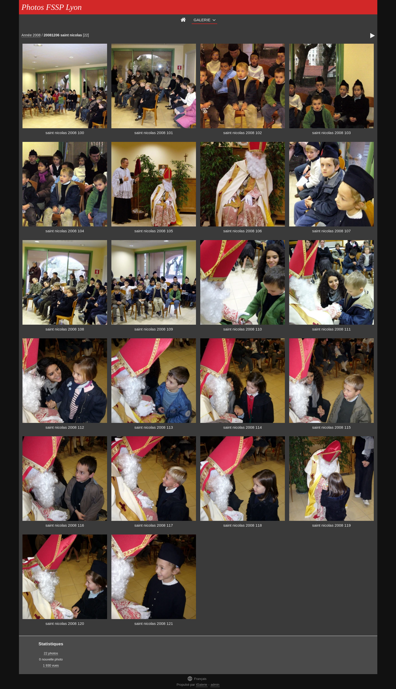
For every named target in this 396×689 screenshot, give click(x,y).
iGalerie (201, 684)
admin (215, 684)
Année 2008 (31, 35)
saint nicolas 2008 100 (64, 133)
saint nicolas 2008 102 (242, 133)
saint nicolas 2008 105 (153, 231)
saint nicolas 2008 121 (153, 623)
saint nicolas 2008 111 (331, 329)
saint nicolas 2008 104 (64, 231)
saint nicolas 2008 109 (153, 329)
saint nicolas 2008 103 (331, 133)
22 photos (51, 653)
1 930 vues (51, 665)
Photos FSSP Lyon (51, 7)
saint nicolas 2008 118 (242, 525)
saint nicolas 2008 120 (64, 623)
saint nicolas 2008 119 (331, 525)
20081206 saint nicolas (63, 35)
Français (196, 678)
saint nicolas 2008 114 (242, 427)
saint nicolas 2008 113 (153, 427)
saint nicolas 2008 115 (331, 427)
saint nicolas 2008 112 (64, 427)
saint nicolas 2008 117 (153, 525)
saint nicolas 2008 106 (242, 231)
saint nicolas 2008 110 (242, 329)
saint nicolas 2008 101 (153, 133)
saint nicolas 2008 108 (64, 329)
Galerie (202, 20)
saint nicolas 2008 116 (64, 525)
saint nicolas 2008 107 (331, 231)
